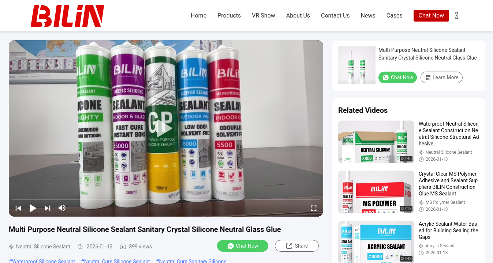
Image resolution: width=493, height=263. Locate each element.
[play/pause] (33, 207)
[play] (166, 128)
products (229, 15)
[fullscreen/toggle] (313, 207)
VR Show (263, 15)
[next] (47, 207)
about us (298, 15)
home (198, 15)
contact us (335, 15)
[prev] (18, 207)
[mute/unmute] (62, 207)
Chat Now (431, 15)
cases (394, 15)
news (368, 15)
